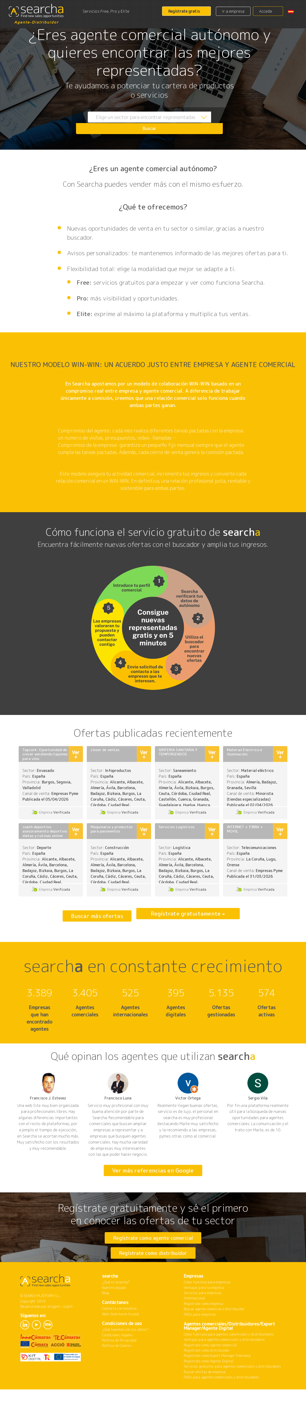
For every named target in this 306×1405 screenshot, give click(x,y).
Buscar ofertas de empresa (204, 1390)
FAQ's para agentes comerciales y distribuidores (221, 1396)
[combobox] (138, 122)
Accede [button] (265, 11)
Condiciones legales (117, 1353)
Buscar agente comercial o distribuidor (214, 1327)
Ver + (76, 754)
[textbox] (138, 123)
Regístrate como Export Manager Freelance (217, 1374)
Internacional (194, 1316)
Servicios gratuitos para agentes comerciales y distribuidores (232, 1385)
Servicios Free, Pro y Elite (106, 11)
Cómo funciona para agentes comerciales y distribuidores (229, 1353)
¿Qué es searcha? (116, 1300)
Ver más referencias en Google (153, 1170)
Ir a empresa (233, 11)
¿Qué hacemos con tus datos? (125, 1348)
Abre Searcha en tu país (120, 1332)
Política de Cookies (116, 1364)
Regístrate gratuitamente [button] (186, 916)
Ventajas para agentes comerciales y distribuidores (224, 1358)
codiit (68, 1325)
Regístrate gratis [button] (184, 11)
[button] (292, 11)
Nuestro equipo (114, 1306)
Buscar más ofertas (97, 916)
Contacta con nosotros (119, 1327)
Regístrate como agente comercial (153, 1237)
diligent (53, 1325)
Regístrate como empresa (203, 1322)
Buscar (212, 123)
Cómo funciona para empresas (207, 1300)
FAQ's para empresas (200, 1333)
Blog (105, 1311)
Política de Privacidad (119, 1359)
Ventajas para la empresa (204, 1306)
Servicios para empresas (203, 1311)
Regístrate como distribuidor (153, 1262)
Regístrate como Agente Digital (209, 1379)
